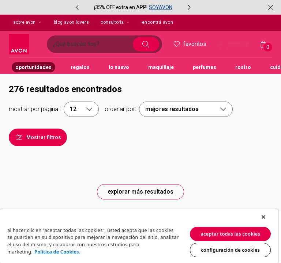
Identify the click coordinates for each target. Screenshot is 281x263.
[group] (133, 7)
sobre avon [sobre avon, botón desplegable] (27, 22)
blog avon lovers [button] (71, 22)
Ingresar (233, 45)
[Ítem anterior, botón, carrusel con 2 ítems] (77, 7)
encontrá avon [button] (157, 22)
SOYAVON (160, 7)
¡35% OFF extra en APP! (120, 7)
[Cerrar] (270, 7)
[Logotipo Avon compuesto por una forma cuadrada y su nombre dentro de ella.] (25, 44)
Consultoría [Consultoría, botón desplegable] (115, 22)
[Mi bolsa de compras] (263, 44)
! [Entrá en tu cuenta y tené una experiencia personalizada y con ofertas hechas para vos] (224, 47)
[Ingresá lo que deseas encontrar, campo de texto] (93, 44)
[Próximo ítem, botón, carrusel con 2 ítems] (189, 7)
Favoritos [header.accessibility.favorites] (189, 44)
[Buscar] (146, 44)
